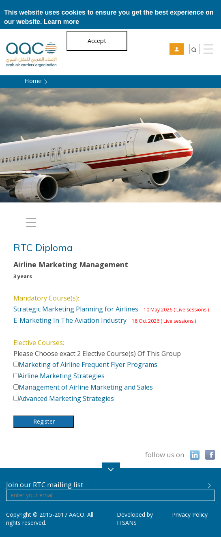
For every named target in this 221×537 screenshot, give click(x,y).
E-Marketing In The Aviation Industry (104, 320)
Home (33, 81)
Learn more (61, 21)
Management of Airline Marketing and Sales (86, 387)
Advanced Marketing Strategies (66, 398)
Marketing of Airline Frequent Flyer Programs (88, 364)
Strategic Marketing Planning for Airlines (111, 309)
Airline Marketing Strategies (62, 375)
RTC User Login (177, 49)
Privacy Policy (190, 514)
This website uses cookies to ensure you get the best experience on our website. (109, 17)
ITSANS (127, 522)
